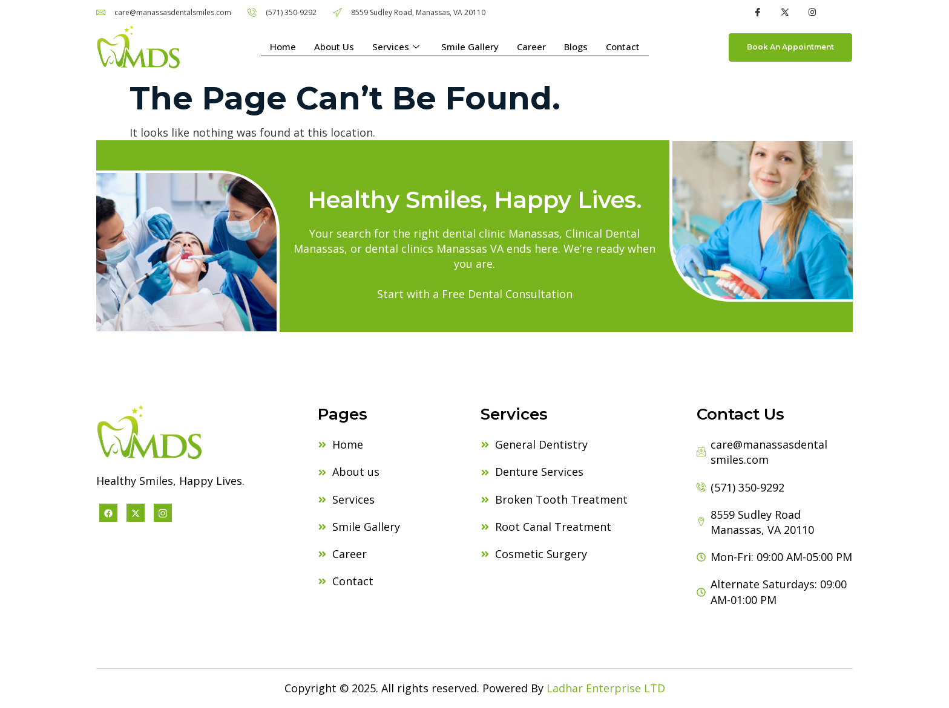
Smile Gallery (470, 47)
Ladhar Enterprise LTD (606, 688)
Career (531, 47)
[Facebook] (108, 513)
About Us (334, 47)
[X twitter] (135, 513)
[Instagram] (163, 513)
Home (283, 47)
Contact (623, 47)
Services (395, 47)
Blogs (576, 47)
